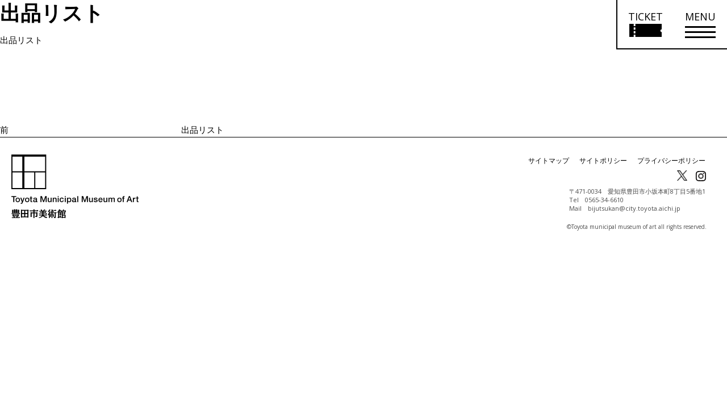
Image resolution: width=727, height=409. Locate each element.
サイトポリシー (603, 160)
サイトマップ (548, 160)
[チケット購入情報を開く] (645, 24)
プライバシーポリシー (671, 160)
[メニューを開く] (700, 24)
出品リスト (21, 39)
